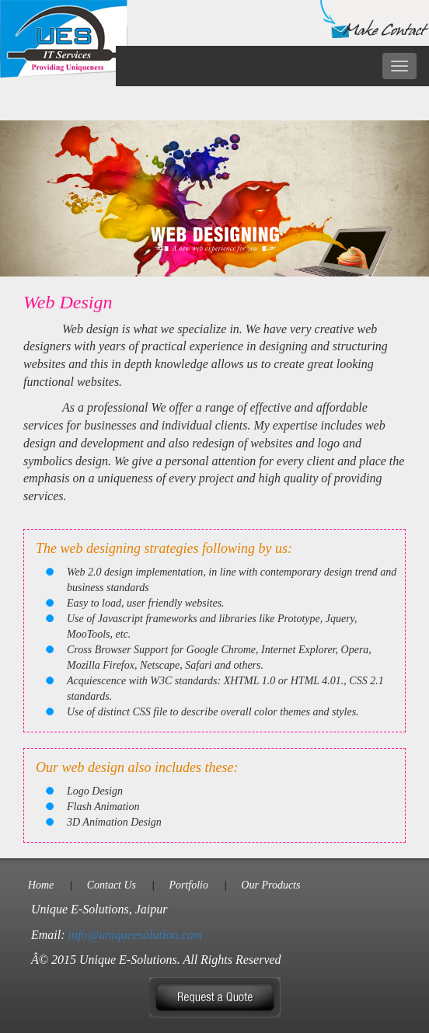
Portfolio (188, 885)
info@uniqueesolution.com (135, 934)
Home (41, 885)
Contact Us (111, 885)
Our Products (270, 885)
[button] (215, 996)
